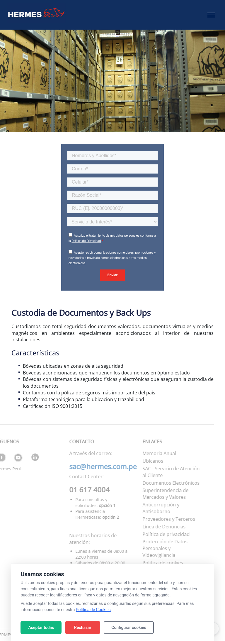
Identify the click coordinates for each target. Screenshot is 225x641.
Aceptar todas (41, 627)
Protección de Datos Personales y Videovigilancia (157, 548)
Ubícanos (144, 461)
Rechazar (82, 627)
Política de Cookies (93, 609)
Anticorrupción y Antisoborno (152, 508)
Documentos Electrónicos (163, 483)
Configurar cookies (128, 627)
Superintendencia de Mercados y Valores (157, 493)
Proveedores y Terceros (160, 519)
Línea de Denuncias (156, 526)
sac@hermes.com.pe (95, 466)
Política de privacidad (158, 534)
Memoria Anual (151, 453)
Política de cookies (154, 562)
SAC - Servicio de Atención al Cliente (163, 472)
